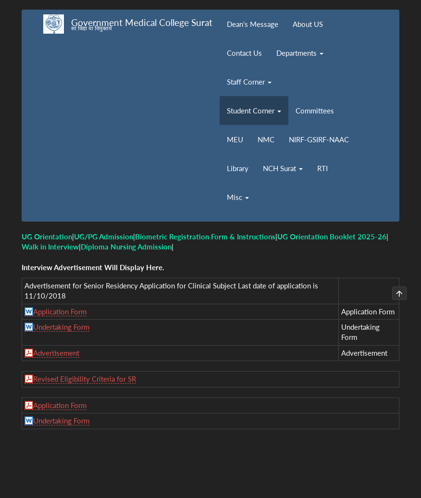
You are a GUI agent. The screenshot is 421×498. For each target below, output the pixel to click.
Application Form (60, 311)
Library (237, 168)
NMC (266, 139)
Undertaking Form (61, 327)
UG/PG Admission (103, 236)
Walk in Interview (50, 246)
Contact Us (244, 53)
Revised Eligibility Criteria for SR (84, 378)
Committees (315, 110)
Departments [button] (299, 53)
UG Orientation (47, 236)
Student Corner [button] (254, 110)
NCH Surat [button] (283, 168)
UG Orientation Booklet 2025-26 (331, 236)
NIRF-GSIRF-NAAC (319, 139)
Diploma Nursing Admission (126, 246)
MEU (235, 139)
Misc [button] (238, 197)
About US (308, 24)
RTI (322, 168)
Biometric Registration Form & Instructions (205, 236)
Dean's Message (252, 24)
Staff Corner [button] (249, 81)
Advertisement (56, 353)
